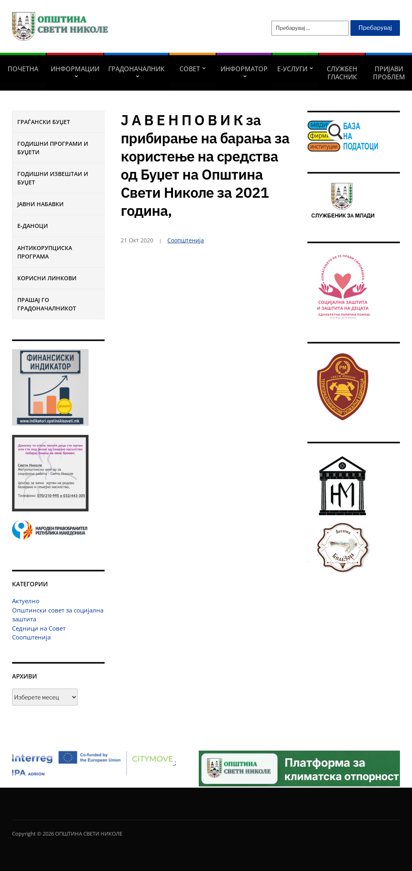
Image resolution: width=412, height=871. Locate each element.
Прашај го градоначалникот (46, 304)
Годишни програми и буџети (52, 148)
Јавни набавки (40, 204)
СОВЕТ (189, 68)
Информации (75, 68)
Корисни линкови (46, 278)
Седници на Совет (39, 628)
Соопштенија (31, 637)
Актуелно (25, 601)
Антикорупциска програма (44, 252)
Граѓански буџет (43, 122)
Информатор (244, 68)
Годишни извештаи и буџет (52, 178)
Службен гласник (342, 72)
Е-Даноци (32, 226)
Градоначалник (136, 68)
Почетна (23, 68)
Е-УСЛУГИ (292, 68)
